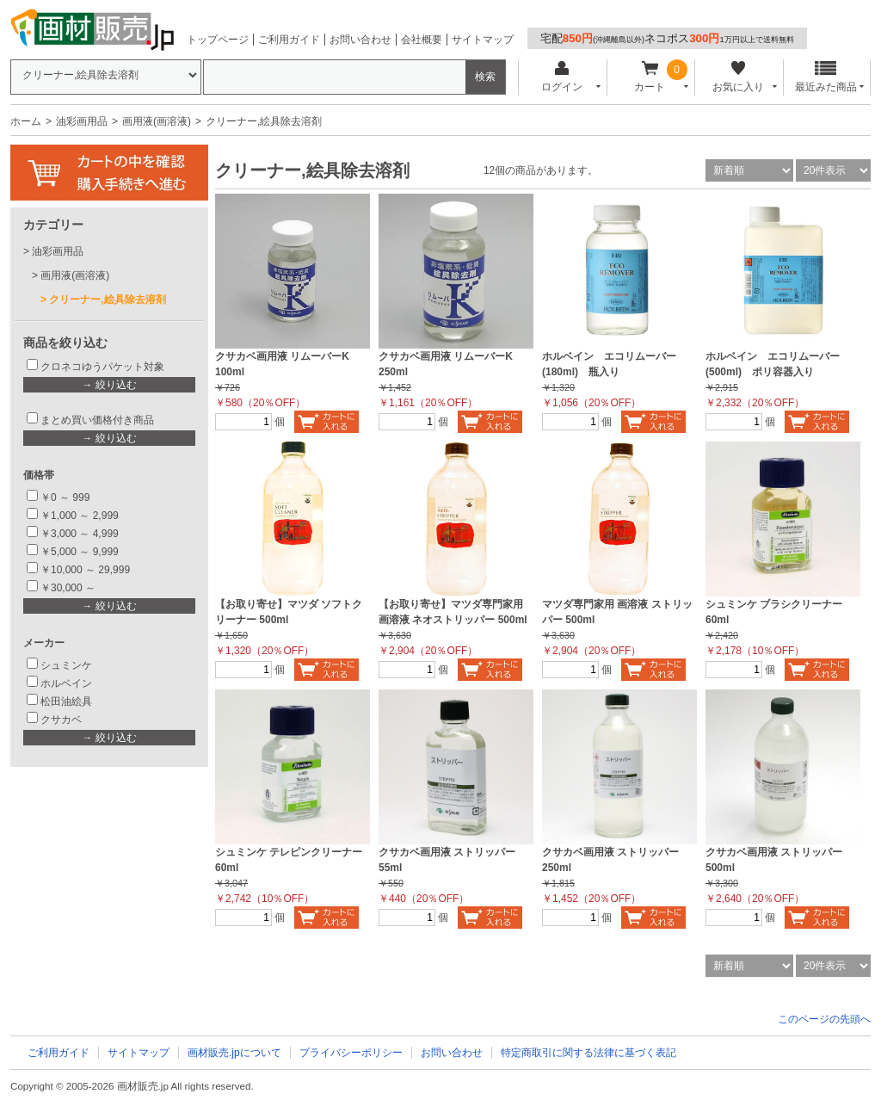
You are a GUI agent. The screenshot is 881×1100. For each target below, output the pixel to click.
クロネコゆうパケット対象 (102, 367)
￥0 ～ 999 (64, 497)
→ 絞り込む (109, 385)
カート (650, 77)
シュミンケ (66, 665)
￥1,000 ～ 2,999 (79, 516)
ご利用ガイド (289, 40)
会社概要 (421, 40)
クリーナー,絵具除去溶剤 (107, 300)
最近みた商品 (826, 77)
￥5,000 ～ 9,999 (79, 552)
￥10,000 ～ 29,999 (85, 570)
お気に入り (738, 77)
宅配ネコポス (667, 38)
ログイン (561, 77)
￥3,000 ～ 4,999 (79, 534)
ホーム (25, 121)
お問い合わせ (360, 40)
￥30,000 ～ (69, 588)
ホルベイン (66, 683)
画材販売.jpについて (234, 1053)
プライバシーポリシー (351, 1053)
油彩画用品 (82, 121)
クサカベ (61, 720)
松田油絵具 (66, 701)
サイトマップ (483, 40)
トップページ (218, 40)
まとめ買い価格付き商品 (97, 420)
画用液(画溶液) (156, 121)
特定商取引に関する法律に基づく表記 (588, 1053)
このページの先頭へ (824, 1019)
